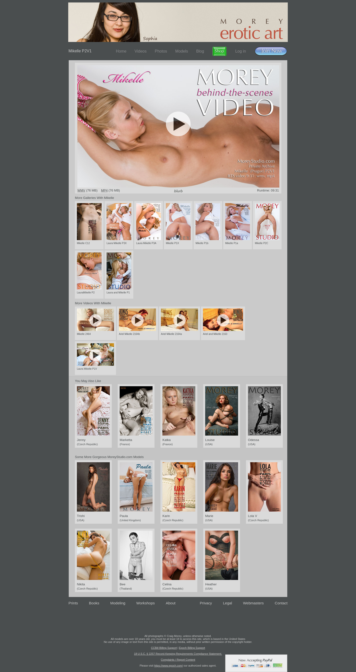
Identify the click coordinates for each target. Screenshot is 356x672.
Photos (161, 51)
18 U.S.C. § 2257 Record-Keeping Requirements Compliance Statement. (178, 653)
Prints (73, 603)
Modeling (117, 603)
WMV (81, 190)
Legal (227, 603)
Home (121, 51)
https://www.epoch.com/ (168, 665)
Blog (200, 51)
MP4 (104, 190)
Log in (240, 51)
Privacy (206, 603)
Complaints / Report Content (178, 659)
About (171, 603)
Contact (281, 603)
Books (94, 603)
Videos (140, 51)
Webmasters (253, 603)
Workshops (145, 603)
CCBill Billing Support (164, 647)
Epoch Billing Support (192, 647)
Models (181, 51)
